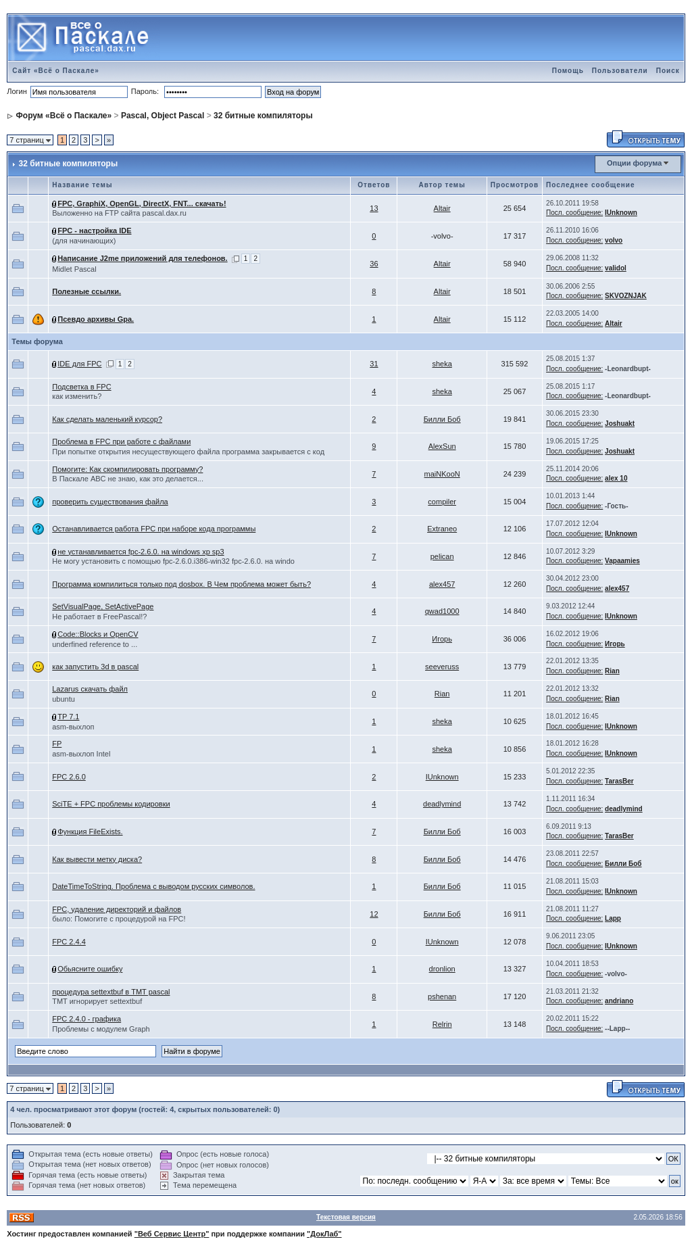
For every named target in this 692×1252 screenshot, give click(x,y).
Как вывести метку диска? (97, 859)
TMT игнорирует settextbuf (97, 1001)
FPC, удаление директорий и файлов (116, 909)
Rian (612, 671)
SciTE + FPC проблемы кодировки (111, 804)
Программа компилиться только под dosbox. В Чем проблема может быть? (181, 584)
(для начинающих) (84, 241)
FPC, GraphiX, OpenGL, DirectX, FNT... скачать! (141, 203)
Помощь (568, 70)
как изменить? (76, 396)
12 (374, 914)
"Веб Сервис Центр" (171, 1234)
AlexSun (442, 446)
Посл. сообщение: (574, 212)
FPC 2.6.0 (69, 777)
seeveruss (442, 667)
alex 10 (616, 478)
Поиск (668, 70)
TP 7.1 (68, 717)
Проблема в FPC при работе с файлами (121, 441)
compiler (442, 502)
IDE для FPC (79, 364)
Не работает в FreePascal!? (99, 616)
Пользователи (620, 70)
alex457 (442, 584)
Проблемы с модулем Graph (100, 1029)
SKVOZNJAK (626, 295)
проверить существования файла (110, 502)
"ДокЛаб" (324, 1234)
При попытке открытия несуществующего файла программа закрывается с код (188, 452)
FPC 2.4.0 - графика (86, 1019)
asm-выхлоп (73, 727)
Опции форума (634, 163)
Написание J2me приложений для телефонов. (142, 258)
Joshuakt (620, 423)
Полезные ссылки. (86, 291)
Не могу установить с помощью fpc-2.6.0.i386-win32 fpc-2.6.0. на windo (173, 561)
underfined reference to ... (94, 644)
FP (56, 744)
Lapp (613, 918)
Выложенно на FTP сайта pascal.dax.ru (119, 213)
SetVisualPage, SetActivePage (102, 606)
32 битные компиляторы (263, 115)
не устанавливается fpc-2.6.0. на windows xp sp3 (140, 552)
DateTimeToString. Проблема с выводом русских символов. (153, 886)
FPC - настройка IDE (94, 230)
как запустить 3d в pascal (95, 667)
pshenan (442, 996)
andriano (619, 1001)
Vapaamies (622, 560)
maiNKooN (442, 474)
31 (374, 364)
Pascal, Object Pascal (162, 115)
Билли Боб (442, 419)
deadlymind (442, 804)
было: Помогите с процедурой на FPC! (118, 919)
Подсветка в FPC (81, 387)
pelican (442, 556)
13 (374, 208)
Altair (442, 208)
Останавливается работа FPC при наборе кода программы (153, 529)
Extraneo (442, 529)
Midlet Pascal (74, 269)
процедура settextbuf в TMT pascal (111, 992)
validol (615, 268)
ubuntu (63, 699)
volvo (613, 240)
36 (374, 264)
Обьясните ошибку (89, 969)
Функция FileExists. (89, 831)
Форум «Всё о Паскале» (64, 115)
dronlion (442, 969)
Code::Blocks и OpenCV (97, 634)
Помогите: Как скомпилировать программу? (127, 469)
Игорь (442, 639)
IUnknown (621, 212)
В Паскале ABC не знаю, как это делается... (127, 479)
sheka (441, 364)
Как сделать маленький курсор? (107, 419)
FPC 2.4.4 (69, 942)
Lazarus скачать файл (90, 689)
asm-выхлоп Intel (81, 754)
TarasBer (619, 781)
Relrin (442, 1024)
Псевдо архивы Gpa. (95, 319)
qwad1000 (442, 611)
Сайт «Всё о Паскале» (55, 70)
